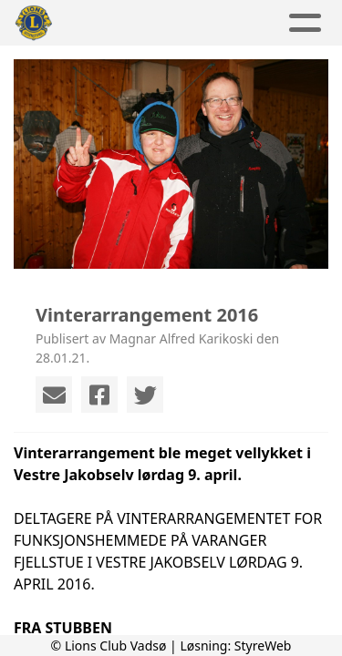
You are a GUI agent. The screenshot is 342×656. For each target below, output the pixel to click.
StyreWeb (263, 645)
